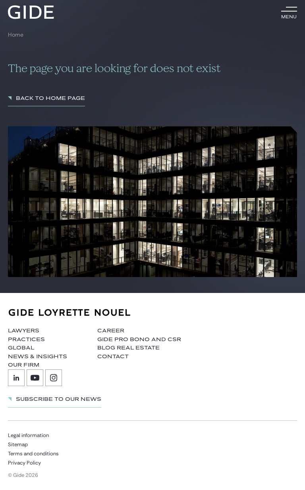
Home (15, 35)
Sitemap (18, 444)
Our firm (23, 365)
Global (21, 348)
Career (110, 331)
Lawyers (23, 331)
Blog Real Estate (128, 348)
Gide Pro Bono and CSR (139, 339)
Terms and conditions (33, 453)
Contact (113, 356)
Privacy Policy (24, 462)
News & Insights (37, 356)
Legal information (28, 435)
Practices (26, 339)
